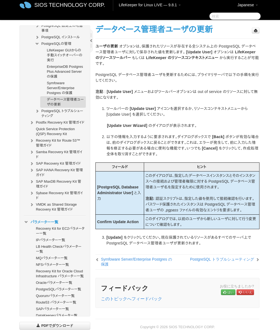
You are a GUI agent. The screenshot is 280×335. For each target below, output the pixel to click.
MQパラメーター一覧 (52, 258)
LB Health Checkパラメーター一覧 (58, 249)
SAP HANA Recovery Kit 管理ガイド (56, 172)
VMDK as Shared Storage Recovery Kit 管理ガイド (53, 206)
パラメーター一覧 (41, 222)
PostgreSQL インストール (57, 37)
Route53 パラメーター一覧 (56, 302)
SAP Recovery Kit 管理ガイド (55, 163)
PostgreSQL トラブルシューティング (59, 113)
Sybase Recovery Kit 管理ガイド (56, 195)
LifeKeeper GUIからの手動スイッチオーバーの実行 (64, 55)
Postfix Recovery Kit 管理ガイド (56, 122)
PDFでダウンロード (54, 326)
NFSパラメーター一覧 (52, 265)
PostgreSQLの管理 (53, 43)
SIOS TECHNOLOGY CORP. (69, 5)
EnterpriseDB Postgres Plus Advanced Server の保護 (65, 71)
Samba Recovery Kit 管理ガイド (55, 154)
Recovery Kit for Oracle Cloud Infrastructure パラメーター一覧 (60, 273)
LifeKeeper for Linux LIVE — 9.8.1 (149, 5)
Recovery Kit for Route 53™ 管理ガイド (54, 142)
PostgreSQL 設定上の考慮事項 (59, 27)
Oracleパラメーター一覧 (54, 283)
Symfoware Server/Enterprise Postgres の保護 (60, 88)
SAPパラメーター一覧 (52, 309)
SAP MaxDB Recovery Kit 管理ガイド (55, 183)
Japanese (247, 5)
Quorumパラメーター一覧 (55, 296)
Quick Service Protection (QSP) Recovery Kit (55, 131)
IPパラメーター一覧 (50, 240)
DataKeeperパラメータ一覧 (56, 315)
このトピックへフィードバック (131, 298)
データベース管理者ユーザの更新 (65, 101)
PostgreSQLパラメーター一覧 (58, 289)
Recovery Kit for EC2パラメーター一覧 (60, 230)
